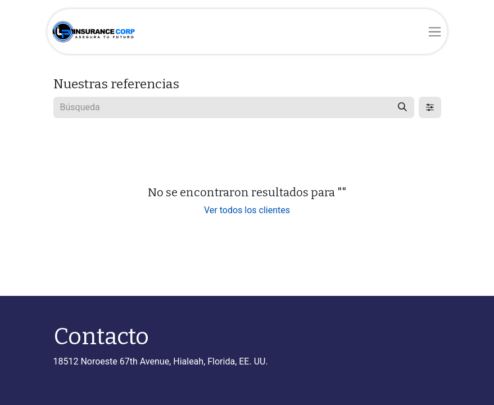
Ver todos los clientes (247, 210)
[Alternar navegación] (434, 31)
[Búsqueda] (402, 107)
